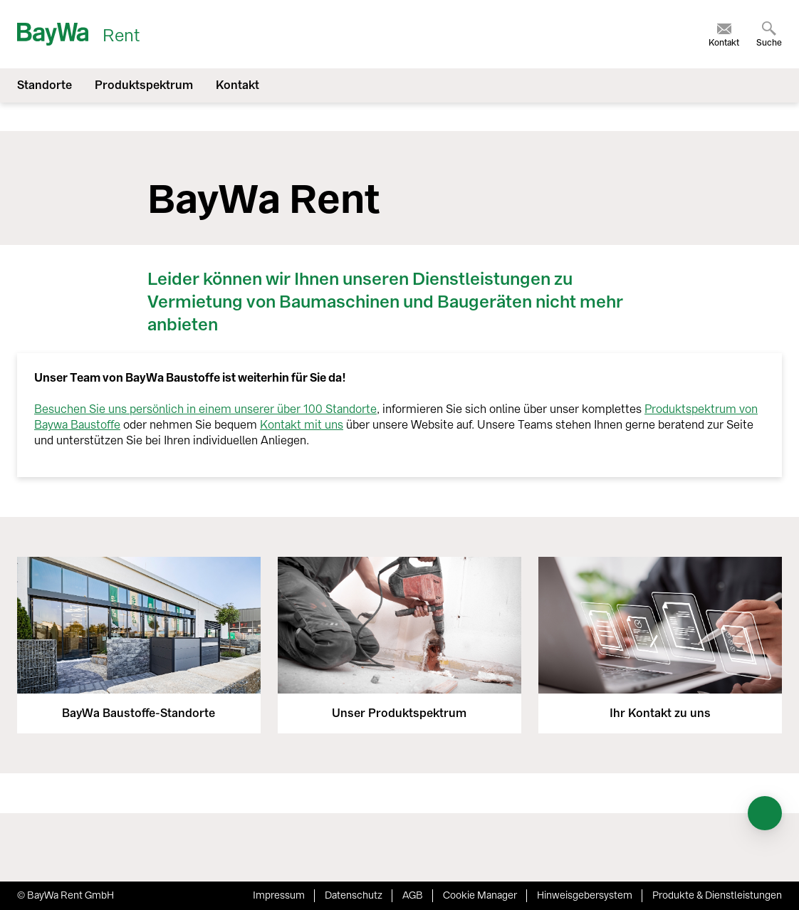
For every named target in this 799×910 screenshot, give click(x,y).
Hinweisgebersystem (584, 895)
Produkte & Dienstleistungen (717, 895)
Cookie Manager (480, 895)
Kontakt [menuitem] (237, 85)
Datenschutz (353, 895)
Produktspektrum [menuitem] (144, 85)
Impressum (279, 895)
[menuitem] (724, 34)
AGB (412, 895)
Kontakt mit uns (301, 425)
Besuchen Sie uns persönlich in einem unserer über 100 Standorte (205, 409)
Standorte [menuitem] (44, 85)
